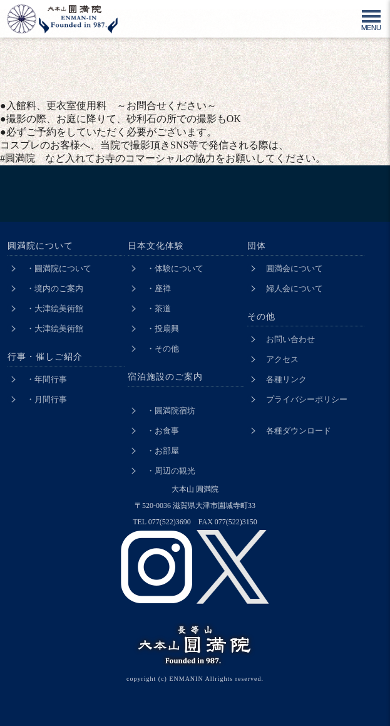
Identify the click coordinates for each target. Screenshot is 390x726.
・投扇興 (162, 328)
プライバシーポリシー (306, 399)
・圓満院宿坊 (170, 410)
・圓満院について (58, 268)
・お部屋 (162, 450)
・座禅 (158, 288)
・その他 (162, 348)
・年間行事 (46, 379)
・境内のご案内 (54, 288)
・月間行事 (46, 399)
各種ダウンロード (298, 430)
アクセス (282, 359)
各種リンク (286, 379)
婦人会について (294, 288)
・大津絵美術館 (54, 308)
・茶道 (158, 308)
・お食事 (162, 430)
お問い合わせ (290, 339)
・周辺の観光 (170, 470)
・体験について (174, 268)
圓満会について (294, 268)
